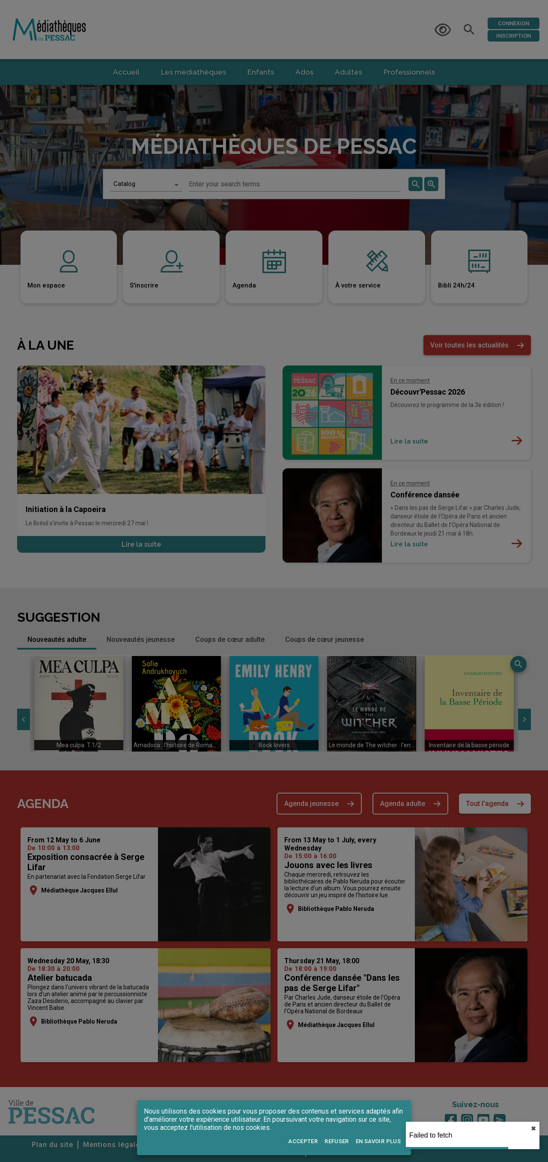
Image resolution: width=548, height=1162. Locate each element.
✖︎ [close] (533, 1128)
